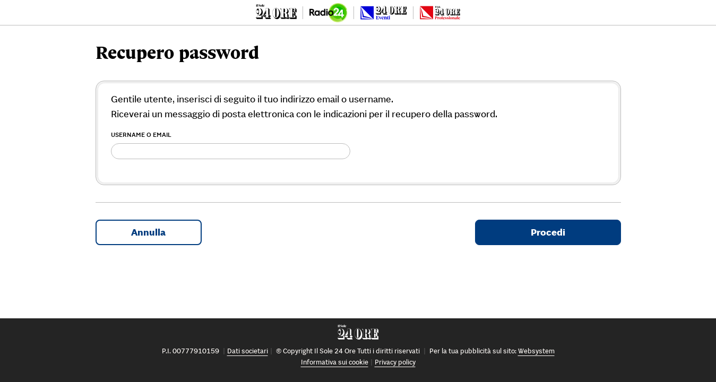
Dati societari (247, 350)
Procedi (548, 232)
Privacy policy (395, 362)
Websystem (536, 350)
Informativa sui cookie (334, 362)
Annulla (148, 232)
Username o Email (141, 134)
